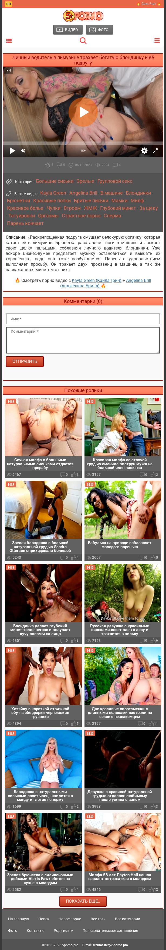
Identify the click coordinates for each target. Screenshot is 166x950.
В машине (111, 193)
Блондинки (138, 193)
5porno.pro (70, 945)
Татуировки (21, 215)
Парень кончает (25, 223)
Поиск (43, 919)
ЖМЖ (90, 208)
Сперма (112, 215)
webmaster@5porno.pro (110, 945)
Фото (12, 930)
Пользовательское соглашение (110, 930)
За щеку (148, 208)
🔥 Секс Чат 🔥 (148, 4)
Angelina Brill (83, 193)
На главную (18, 919)
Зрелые (85, 181)
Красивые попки (52, 200)
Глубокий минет (118, 208)
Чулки (53, 208)
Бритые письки (91, 200)
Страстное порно (81, 215)
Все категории (127, 919)
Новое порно (70, 919)
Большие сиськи (54, 181)
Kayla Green (53, 193)
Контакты (36, 930)
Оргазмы (48, 215)
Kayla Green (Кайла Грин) (96, 280)
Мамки (119, 200)
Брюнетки (18, 200)
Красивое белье (25, 208)
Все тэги (98, 919)
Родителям (63, 930)
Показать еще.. (83, 901)
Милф (137, 200)
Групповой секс (114, 181)
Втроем (72, 208)
